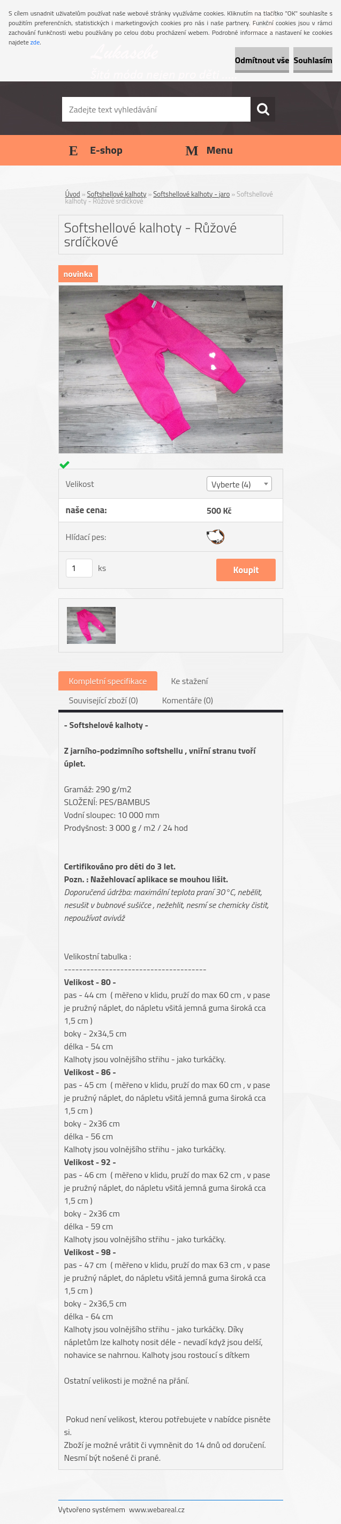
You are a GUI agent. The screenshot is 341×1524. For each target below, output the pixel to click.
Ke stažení (189, 680)
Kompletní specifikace (108, 680)
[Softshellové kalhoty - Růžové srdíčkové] (171, 289)
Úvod (72, 194)
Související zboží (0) (103, 700)
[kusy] (79, 568)
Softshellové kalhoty (117, 194)
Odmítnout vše (262, 60)
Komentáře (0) (187, 700)
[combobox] (239, 483)
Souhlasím (312, 60)
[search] (263, 109)
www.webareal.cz (157, 1509)
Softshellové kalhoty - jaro (191, 194)
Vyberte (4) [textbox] (231, 484)
